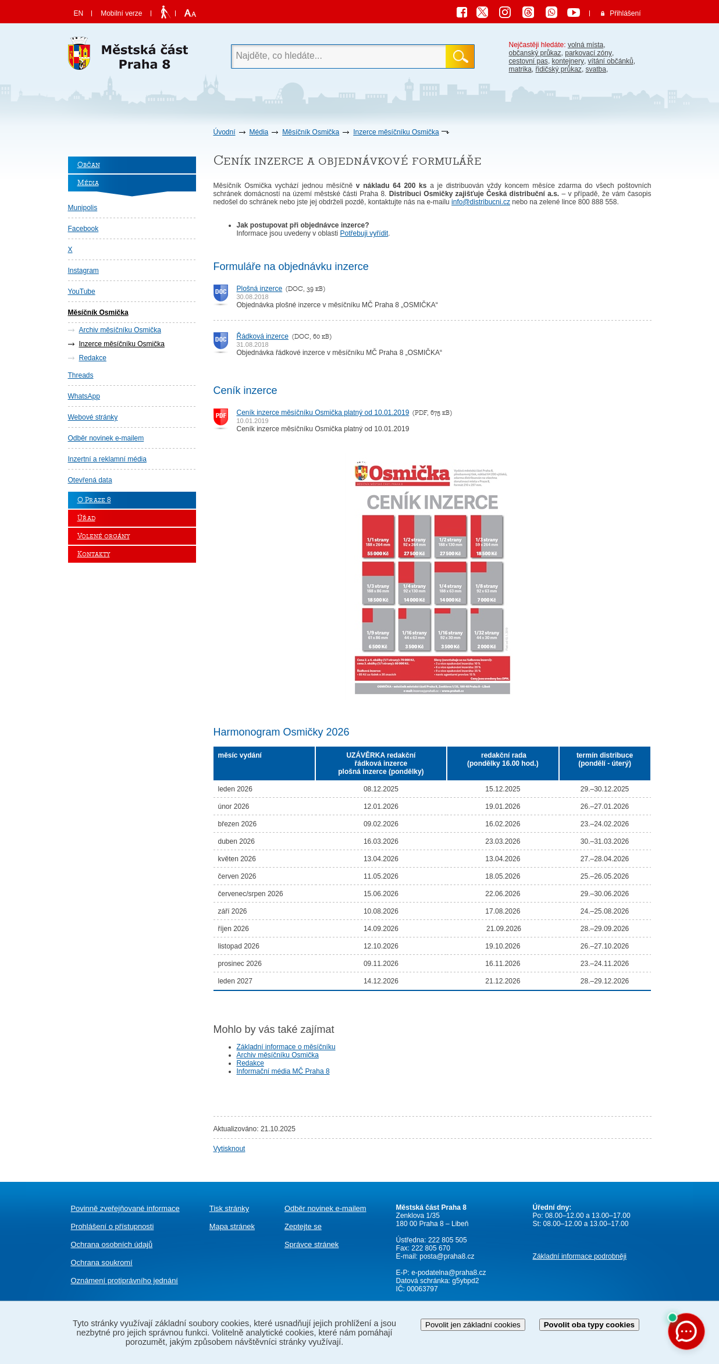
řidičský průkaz (559, 69)
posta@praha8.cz (446, 1256)
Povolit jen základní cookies (473, 1324)
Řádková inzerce (263, 336)
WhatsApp (84, 396)
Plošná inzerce (260, 289)
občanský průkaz (535, 53)
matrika (520, 69)
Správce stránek (311, 1244)
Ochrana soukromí (102, 1262)
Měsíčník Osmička (310, 132)
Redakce (92, 358)
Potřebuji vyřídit (364, 233)
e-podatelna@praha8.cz (448, 1273)
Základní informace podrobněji (580, 1256)
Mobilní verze (121, 13)
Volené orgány (103, 536)
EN (79, 13)
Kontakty (93, 554)
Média (259, 132)
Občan (88, 165)
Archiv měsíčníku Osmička (120, 330)
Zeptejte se (303, 1226)
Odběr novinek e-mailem (106, 438)
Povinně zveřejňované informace (125, 1208)
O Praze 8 (94, 500)
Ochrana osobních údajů (112, 1244)
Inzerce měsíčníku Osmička (396, 132)
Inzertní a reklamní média (107, 459)
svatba (596, 69)
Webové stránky (93, 417)
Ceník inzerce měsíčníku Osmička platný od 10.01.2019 (323, 413)
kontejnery (568, 61)
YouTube (81, 291)
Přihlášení (625, 13)
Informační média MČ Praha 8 (283, 1071)
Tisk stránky (229, 1208)
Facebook (83, 229)
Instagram (83, 271)
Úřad (86, 518)
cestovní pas (528, 61)
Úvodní (224, 132)
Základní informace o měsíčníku (286, 1047)
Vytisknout (229, 1149)
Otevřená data (90, 480)
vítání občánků (610, 61)
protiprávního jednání (124, 1280)
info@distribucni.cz (480, 202)
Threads (81, 375)
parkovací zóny (588, 53)
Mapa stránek (232, 1226)
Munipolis (83, 208)
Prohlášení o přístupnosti (112, 1226)
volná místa (585, 45)
